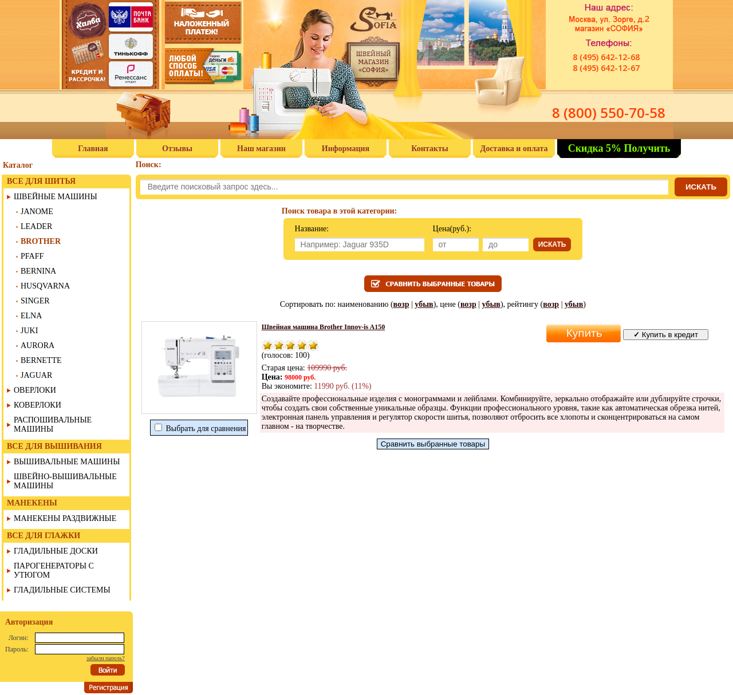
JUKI (29, 330)
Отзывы (177, 148)
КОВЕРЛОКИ (37, 405)
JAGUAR (36, 375)
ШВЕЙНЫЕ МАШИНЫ (55, 196)
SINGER (35, 301)
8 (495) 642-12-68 (606, 57)
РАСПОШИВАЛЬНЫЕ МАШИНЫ (53, 424)
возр (401, 304)
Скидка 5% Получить (619, 148)
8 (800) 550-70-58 (608, 112)
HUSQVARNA (45, 286)
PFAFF (32, 256)
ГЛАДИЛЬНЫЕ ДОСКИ (56, 551)
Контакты (429, 148)
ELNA (31, 315)
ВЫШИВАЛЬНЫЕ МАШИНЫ (67, 461)
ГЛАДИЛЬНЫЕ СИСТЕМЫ (62, 590)
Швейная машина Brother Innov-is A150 (323, 327)
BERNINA (38, 271)
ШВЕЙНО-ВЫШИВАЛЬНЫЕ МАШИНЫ (65, 481)
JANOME (37, 211)
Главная (93, 148)
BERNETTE (41, 360)
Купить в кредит (665, 334)
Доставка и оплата (514, 148)
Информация (345, 148)
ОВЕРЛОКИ (35, 390)
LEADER (36, 226)
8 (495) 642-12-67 (606, 67)
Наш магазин (261, 148)
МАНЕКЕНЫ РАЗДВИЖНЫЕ (65, 518)
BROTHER (41, 241)
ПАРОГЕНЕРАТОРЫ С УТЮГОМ (54, 570)
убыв (424, 304)
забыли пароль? (105, 658)
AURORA (37, 345)
